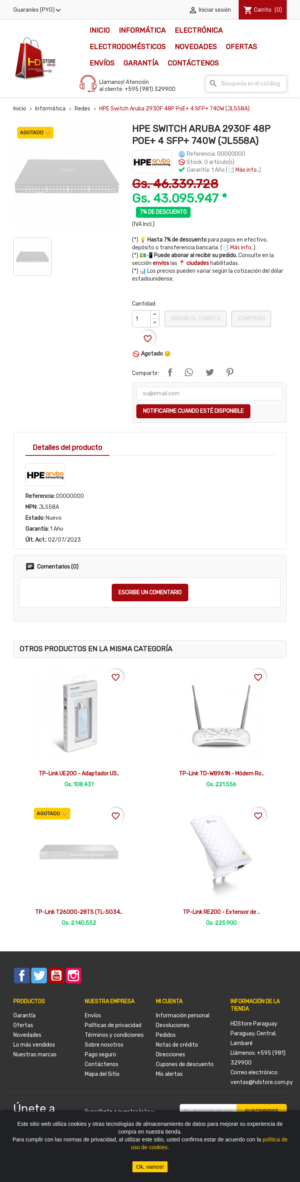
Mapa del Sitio (102, 1074)
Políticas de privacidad (113, 1025)
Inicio (99, 30)
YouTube (56, 975)
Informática (142, 30)
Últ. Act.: (36, 540)
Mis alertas (169, 1074)
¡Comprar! (251, 318)
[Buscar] (246, 84)
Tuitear (210, 372)
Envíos (101, 63)
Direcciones (170, 1054)
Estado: (35, 518)
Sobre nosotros (104, 1045)
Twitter (39, 975)
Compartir (170, 372)
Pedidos (166, 1035)
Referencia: (40, 496)
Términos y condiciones (114, 1035)
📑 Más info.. (243, 170)
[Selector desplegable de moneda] (38, 10)
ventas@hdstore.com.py (261, 1082)
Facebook (22, 975)
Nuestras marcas (35, 1054)
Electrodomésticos (127, 47)
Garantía (141, 63)
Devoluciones (172, 1025)
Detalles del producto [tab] (67, 447)
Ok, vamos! (150, 1167)
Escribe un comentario (150, 592)
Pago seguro (100, 1054)
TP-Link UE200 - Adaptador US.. (79, 773)
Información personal (182, 1015)
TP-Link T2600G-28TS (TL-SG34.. (78, 912)
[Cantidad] (141, 318)
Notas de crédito (177, 1045)
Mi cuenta (169, 1001)
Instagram (73, 975)
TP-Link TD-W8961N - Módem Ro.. (221, 773)
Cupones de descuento (185, 1064)
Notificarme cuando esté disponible (193, 411)
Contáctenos (193, 63)
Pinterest (230, 372)
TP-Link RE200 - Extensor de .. (221, 912)
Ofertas (241, 47)
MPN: (31, 507)
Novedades (196, 47)
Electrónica (199, 30)
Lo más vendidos (34, 1045)
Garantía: (37, 529)
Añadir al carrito (195, 318)
